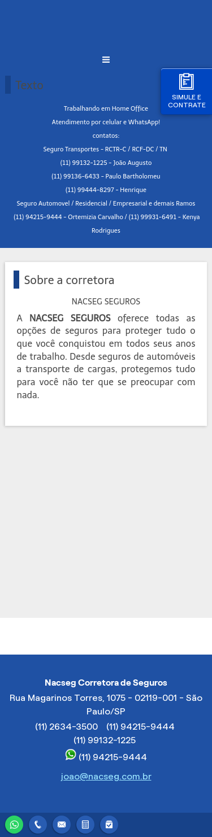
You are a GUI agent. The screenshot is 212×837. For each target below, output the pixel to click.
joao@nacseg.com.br (106, 776)
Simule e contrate (186, 90)
